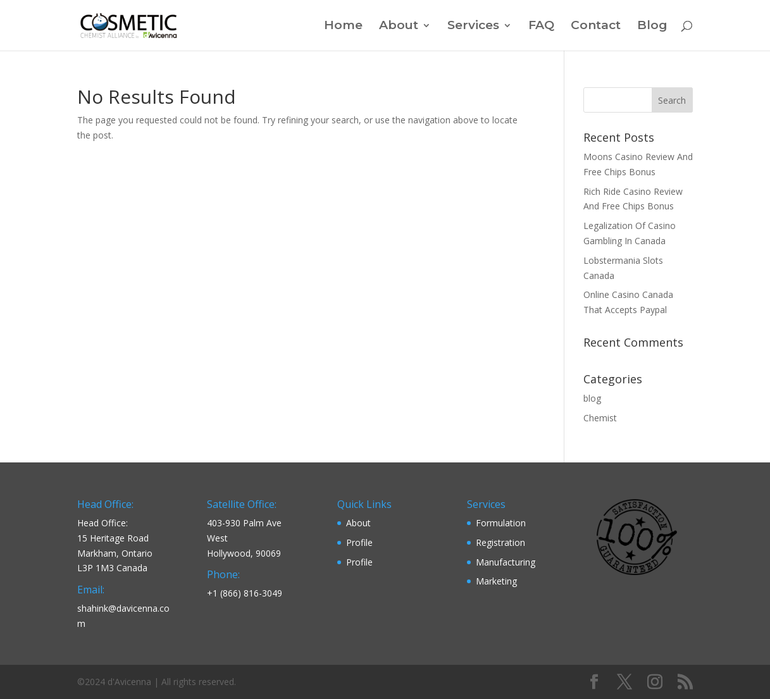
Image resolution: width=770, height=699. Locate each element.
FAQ (541, 26)
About (398, 26)
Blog (652, 26)
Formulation (501, 523)
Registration (500, 542)
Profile (359, 542)
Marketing (496, 581)
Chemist (600, 418)
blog (592, 398)
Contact (596, 26)
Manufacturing (505, 562)
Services (473, 26)
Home (343, 26)
